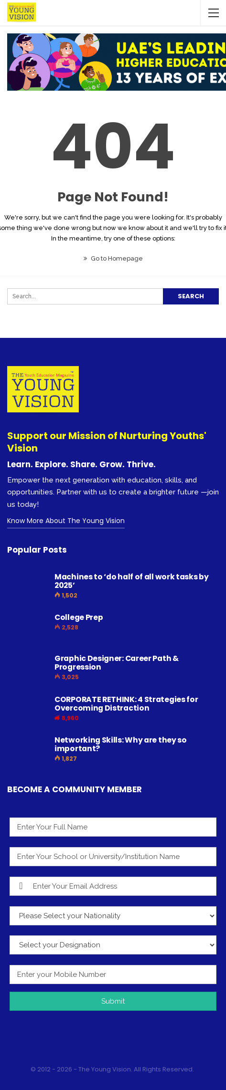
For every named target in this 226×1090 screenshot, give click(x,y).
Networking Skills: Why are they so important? (120, 744)
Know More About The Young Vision (66, 520)
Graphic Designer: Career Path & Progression (116, 662)
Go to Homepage (113, 258)
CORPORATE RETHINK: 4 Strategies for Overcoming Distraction (126, 703)
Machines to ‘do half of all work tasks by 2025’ (131, 581)
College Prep (78, 617)
